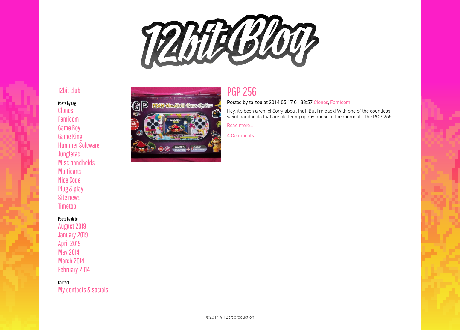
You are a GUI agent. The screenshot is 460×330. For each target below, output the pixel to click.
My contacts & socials (83, 289)
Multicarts (70, 171)
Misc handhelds (76, 162)
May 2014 (68, 252)
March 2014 (71, 260)
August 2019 (72, 225)
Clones (65, 110)
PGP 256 (242, 91)
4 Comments (240, 135)
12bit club (69, 90)
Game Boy (69, 127)
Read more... (240, 125)
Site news (69, 197)
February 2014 (74, 269)
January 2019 (73, 234)
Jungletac (69, 153)
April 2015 (69, 243)
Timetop (67, 205)
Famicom (68, 118)
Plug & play (70, 188)
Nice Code (69, 179)
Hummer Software (78, 145)
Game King (70, 136)
